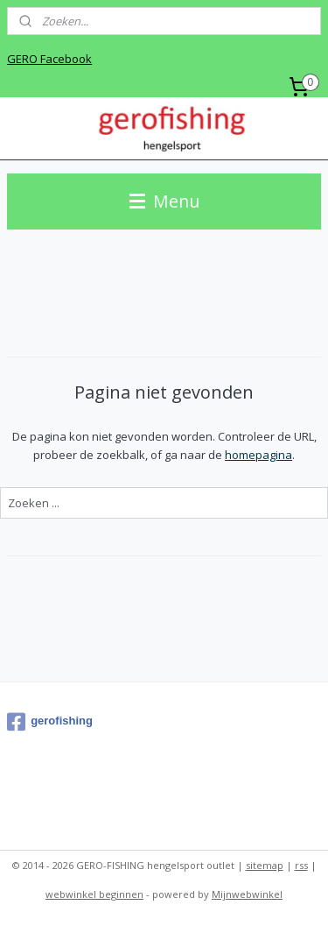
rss (301, 865)
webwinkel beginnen (94, 894)
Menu (164, 201)
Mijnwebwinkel (247, 894)
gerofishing (50, 721)
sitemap (264, 865)
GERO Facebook (49, 59)
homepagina (258, 455)
